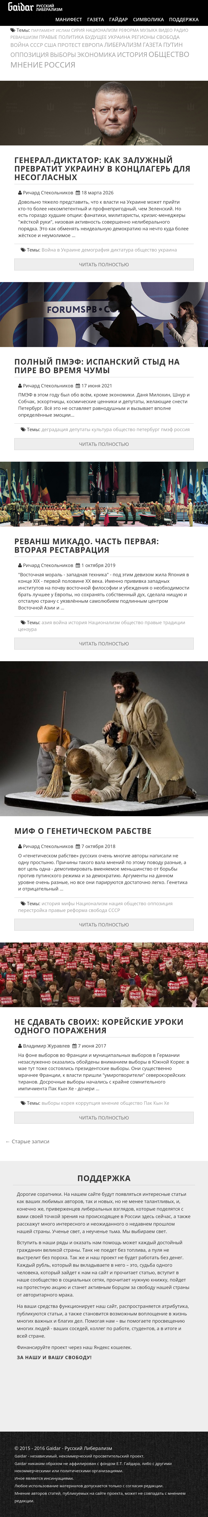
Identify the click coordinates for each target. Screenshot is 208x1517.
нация (116, 903)
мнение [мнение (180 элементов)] (26, 64)
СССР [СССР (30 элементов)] (36, 44)
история (77, 622)
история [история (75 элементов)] (132, 54)
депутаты (79, 429)
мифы (68, 903)
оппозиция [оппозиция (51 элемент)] (29, 55)
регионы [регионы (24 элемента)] (143, 37)
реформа (77, 910)
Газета (95, 24)
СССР (114, 910)
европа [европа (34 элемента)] (92, 44)
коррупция (87, 1103)
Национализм (104, 622)
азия (46, 622)
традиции (174, 622)
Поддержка (184, 24)
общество (146, 250)
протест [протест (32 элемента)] (69, 44)
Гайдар (118, 24)
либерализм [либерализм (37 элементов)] (123, 44)
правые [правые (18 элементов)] (48, 37)
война (60, 622)
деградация (54, 429)
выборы (50, 1103)
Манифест (68, 24)
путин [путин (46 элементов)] (173, 45)
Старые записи (27, 1141)
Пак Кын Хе (156, 1103)
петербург (148, 429)
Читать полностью (104, 264)
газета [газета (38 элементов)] (152, 44)
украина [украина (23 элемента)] (119, 37)
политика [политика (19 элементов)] (71, 37)
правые (153, 622)
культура (102, 429)
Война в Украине (60, 250)
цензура (27, 629)
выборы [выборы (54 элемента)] (63, 54)
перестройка (32, 910)
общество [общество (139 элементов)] (169, 54)
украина (167, 250)
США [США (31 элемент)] (50, 44)
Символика (148, 24)
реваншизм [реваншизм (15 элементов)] (24, 37)
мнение (110, 1103)
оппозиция (160, 903)
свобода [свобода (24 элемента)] (167, 37)
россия (182, 429)
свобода (98, 910)
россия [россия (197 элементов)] (59, 64)
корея (67, 1103)
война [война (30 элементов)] (19, 44)
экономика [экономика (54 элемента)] (96, 54)
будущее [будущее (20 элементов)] (96, 37)
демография (95, 250)
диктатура (122, 250)
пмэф (167, 429)
